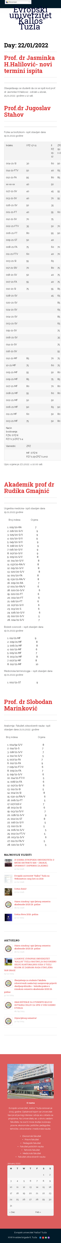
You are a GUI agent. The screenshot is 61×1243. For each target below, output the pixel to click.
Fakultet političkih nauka (32, 1146)
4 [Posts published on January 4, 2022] (17, 1181)
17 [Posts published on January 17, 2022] (11, 1193)
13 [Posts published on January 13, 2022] (30, 1187)
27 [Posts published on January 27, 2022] (30, 1199)
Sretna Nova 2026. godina (26, 914)
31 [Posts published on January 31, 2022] (11, 1205)
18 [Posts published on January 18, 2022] (17, 1193)
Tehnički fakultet (32, 1150)
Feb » (38, 1212)
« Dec (12, 1212)
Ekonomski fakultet (31, 1136)
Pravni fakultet (32, 1139)
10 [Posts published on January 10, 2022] (11, 1187)
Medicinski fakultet (32, 1153)
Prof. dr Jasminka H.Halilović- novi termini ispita (29, 64)
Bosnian (11, 2)
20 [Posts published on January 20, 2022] (30, 1193)
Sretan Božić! (20, 888)
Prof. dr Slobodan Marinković (28, 705)
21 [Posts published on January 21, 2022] (37, 1193)
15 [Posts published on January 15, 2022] (43, 1187)
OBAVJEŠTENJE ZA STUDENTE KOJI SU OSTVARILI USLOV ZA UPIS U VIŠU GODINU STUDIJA (34, 1005)
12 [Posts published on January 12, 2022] (24, 1187)
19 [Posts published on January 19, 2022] (24, 1193)
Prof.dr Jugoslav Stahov (27, 111)
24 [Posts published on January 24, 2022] (11, 1199)
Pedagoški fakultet (32, 1143)
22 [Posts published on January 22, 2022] (43, 1193)
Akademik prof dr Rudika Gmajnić (29, 487)
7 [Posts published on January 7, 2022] (37, 1181)
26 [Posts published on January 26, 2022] (24, 1199)
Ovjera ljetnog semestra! (25, 1018)
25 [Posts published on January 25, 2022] (17, 1199)
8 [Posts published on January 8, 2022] (43, 1181)
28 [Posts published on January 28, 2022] (37, 1199)
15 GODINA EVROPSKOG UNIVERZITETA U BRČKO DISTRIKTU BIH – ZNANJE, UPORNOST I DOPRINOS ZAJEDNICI (34, 862)
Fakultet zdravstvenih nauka (31, 1157)
